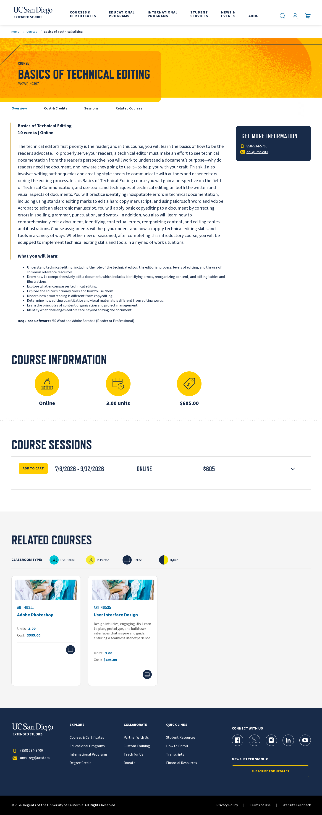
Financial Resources (181, 763)
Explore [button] (77, 724)
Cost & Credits (55, 108)
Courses (31, 31)
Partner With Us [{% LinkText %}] (136, 737)
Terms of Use (260, 805)
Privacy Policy (227, 805)
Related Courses (129, 108)
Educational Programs (87, 746)
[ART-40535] (122, 631)
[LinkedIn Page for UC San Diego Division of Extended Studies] (288, 740)
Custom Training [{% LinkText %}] (137, 746)
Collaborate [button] (135, 724)
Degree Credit (80, 763)
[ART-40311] (46, 631)
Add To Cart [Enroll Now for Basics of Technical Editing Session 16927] (33, 468)
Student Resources (180, 737)
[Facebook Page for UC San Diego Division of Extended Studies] (237, 740)
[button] (161, 469)
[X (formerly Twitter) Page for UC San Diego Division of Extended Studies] (254, 740)
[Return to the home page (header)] (32, 12)
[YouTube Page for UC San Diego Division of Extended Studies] (305, 740)
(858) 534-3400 (27, 750)
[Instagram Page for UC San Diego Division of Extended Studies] (271, 740)
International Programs (88, 754)
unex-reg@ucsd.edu (30, 758)
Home (15, 31)
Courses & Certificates (87, 737)
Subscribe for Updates (270, 771)
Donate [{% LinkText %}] (129, 763)
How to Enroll (177, 746)
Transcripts (175, 754)
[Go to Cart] (308, 16)
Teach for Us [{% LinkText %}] (133, 754)
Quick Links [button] (176, 724)
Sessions (91, 108)
